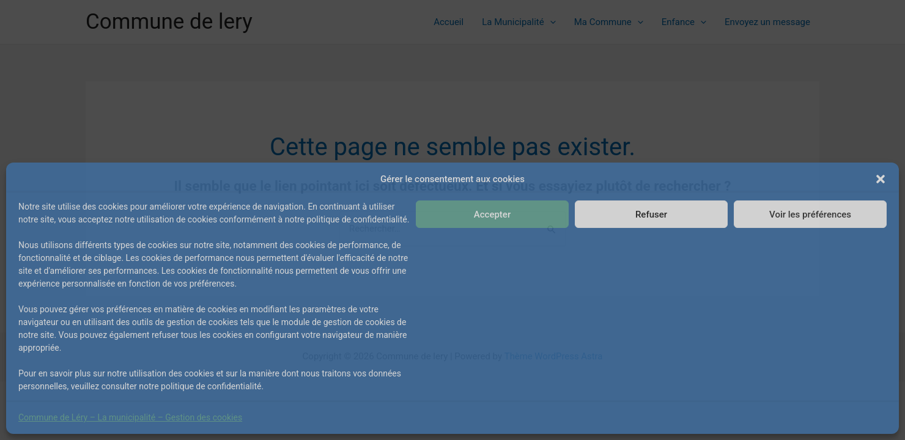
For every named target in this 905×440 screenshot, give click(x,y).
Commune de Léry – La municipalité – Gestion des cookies (130, 417)
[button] (880, 179)
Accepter (492, 214)
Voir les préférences (810, 214)
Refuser (651, 214)
